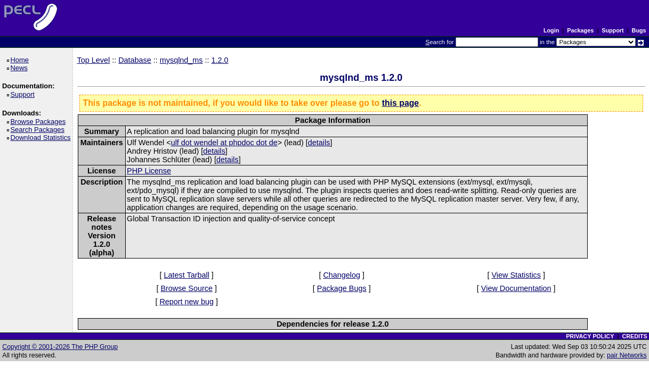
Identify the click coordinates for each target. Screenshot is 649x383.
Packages (580, 30)
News (20, 68)
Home (21, 60)
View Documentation (516, 288)
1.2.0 (220, 60)
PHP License (149, 170)
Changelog (341, 275)
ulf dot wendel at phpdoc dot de (224, 142)
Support (612, 30)
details (319, 142)
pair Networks (627, 355)
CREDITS (634, 336)
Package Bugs (342, 288)
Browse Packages (39, 122)
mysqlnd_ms (181, 60)
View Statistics (516, 275)
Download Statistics (42, 137)
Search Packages (38, 130)
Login (551, 30)
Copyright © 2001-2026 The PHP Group (60, 347)
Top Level (93, 60)
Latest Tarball (186, 275)
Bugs (639, 30)
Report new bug (186, 301)
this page (400, 102)
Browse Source (186, 288)
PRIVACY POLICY (590, 336)
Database (134, 60)
